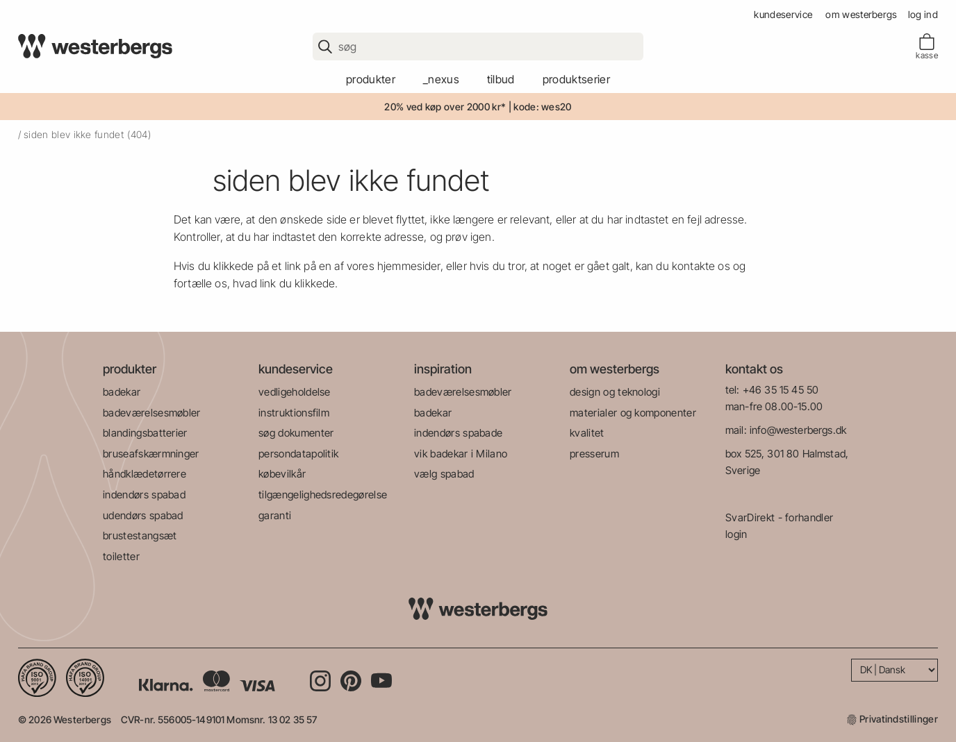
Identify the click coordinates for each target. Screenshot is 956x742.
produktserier (576, 79)
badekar (121, 391)
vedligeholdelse (294, 391)
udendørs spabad (143, 515)
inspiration (443, 369)
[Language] (894, 670)
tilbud (501, 79)
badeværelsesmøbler (463, 391)
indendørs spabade (458, 432)
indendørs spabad (144, 494)
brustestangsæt (139, 535)
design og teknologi (615, 391)
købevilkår (282, 473)
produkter (370, 79)
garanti (274, 515)
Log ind (923, 14)
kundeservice (783, 14)
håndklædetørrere (144, 473)
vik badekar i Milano (460, 453)
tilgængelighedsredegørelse (322, 494)
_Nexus (441, 79)
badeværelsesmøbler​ (152, 412)
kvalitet (587, 432)
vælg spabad (444, 473)
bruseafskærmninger (151, 453)
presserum (594, 453)
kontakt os (754, 369)
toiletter (121, 556)
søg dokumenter (295, 432)
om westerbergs (861, 14)
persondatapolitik (298, 453)
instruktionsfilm (293, 412)
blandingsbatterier (145, 432)
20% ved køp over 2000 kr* (445, 106)
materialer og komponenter (633, 412)
